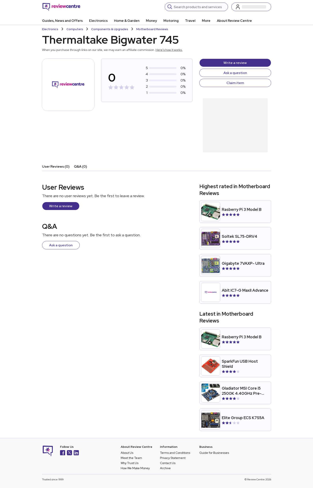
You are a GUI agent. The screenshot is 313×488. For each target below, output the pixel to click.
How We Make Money (135, 468)
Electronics (98, 20)
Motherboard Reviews (152, 29)
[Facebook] (62, 453)
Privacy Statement (172, 458)
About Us (127, 453)
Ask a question (235, 73)
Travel (190, 20)
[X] (69, 453)
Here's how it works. (169, 50)
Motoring (171, 20)
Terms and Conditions (175, 453)
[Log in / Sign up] (251, 7)
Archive (165, 468)
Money (151, 20)
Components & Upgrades (109, 29)
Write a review (235, 63)
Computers (74, 29)
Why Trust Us (129, 463)
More (206, 20)
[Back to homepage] (61, 7)
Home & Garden (127, 20)
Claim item (235, 83)
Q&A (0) (80, 166)
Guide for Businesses (214, 453)
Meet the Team (131, 458)
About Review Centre (234, 20)
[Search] (199, 7)
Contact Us (167, 463)
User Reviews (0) (56, 166)
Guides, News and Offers (62, 20)
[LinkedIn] (76, 453)
